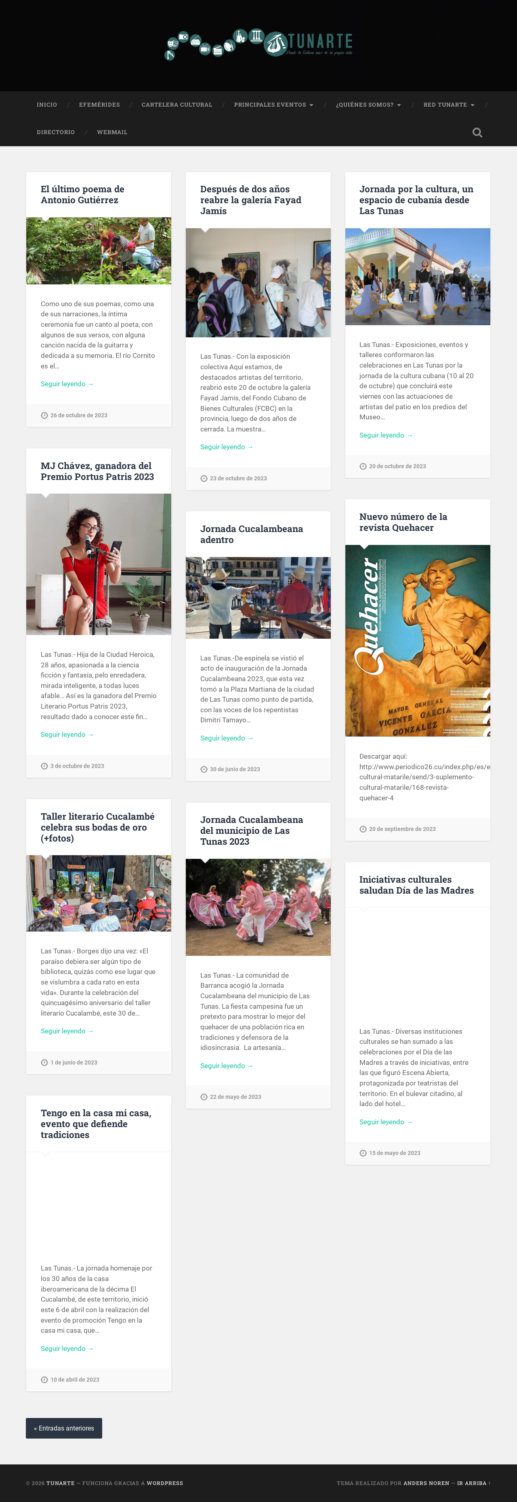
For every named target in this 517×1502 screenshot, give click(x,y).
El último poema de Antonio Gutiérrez (82, 194)
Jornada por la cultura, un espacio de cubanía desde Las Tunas (416, 200)
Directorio (56, 132)
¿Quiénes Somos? (365, 104)
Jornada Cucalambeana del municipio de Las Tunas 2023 (251, 830)
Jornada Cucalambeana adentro (251, 533)
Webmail (112, 132)
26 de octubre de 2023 (78, 415)
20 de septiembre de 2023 (402, 829)
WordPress (165, 1483)
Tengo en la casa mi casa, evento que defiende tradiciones (96, 1123)
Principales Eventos (270, 104)
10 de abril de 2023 (74, 1379)
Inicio (47, 104)
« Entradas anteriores (64, 1428)
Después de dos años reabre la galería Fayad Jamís (250, 200)
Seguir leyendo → (67, 384)
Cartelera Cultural (177, 104)
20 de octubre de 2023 (397, 466)
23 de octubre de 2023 (238, 478)
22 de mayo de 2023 (235, 1097)
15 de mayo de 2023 (394, 1153)
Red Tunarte (445, 104)
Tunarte (60, 1483)
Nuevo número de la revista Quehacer (403, 521)
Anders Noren (427, 1483)
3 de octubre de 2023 (77, 766)
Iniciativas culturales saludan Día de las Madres (416, 884)
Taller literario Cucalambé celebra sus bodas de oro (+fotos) (98, 827)
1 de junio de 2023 (73, 1062)
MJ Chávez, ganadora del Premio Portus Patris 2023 (97, 470)
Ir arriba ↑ (474, 1483)
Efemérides (99, 104)
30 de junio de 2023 (235, 769)
